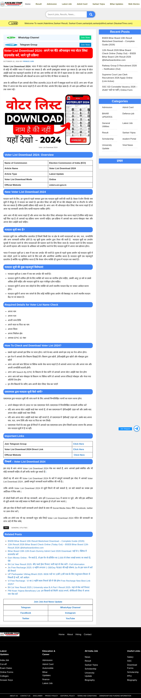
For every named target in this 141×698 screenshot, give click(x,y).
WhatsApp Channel (70, 607)
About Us (14, 696)
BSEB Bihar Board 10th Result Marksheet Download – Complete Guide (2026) (46, 541)
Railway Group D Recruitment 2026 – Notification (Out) (119, 67)
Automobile (47, 668)
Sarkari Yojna (98, 4)
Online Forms (6, 672)
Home (27, 4)
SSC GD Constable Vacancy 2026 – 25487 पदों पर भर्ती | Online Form (119, 88)
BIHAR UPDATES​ (107, 115)
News (87, 657)
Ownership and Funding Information (115, 696)
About (70, 634)
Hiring (78, 634)
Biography (90, 680)
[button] (137, 428)
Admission (52, 4)
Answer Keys (6, 680)
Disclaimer (37, 696)
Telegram (25, 607)
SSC (129, 661)
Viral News (127, 145)
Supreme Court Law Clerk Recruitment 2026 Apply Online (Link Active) (117, 77)
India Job (4, 660)
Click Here (78, 444)
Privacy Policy (51, 696)
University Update (107, 147)
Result (39, 4)
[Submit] (91, 14)
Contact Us (25, 696)
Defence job (128, 113)
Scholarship (108, 139)
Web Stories (134, 4)
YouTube (70, 618)
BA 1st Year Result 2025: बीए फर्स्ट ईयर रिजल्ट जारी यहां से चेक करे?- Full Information (46, 564)
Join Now (85, 37)
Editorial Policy (67, 696)
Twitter (25, 618)
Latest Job (67, 4)
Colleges (4, 676)
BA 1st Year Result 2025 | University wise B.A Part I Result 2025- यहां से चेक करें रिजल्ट (49, 587)
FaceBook (25, 613)
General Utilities (19, 527)
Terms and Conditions (87, 696)
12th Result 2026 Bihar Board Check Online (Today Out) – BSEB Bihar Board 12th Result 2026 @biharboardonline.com (119, 55)
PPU (129, 676)
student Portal (129, 139)
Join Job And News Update (48, 602)
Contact (87, 634)
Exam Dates (6, 668)
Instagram (70, 613)
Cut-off (3, 664)
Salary (130, 657)
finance (46, 679)
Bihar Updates (116, 4)
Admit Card (82, 4)
